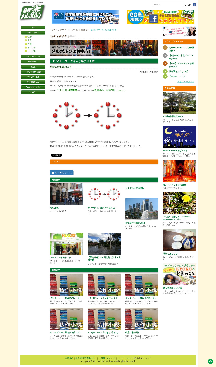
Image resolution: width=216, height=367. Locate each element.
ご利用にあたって (107, 358)
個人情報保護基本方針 (85, 358)
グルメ (33, 67)
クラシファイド (33, 33)
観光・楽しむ (33, 61)
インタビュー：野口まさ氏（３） (141, 298)
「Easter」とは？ (177, 76)
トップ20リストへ (185, 81)
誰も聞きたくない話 (178, 71)
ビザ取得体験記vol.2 (135, 223)
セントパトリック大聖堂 (174, 185)
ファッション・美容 (33, 72)
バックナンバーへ (62, 173)
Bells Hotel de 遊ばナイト (175, 150)
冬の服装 (54, 207)
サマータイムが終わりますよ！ (102, 207)
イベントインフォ (33, 56)
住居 (29, 36)
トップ (52, 30)
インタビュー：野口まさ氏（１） (103, 332)
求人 (29, 40)
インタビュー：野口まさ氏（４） (103, 298)
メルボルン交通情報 (134, 188)
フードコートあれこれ (60, 257)
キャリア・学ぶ (33, 77)
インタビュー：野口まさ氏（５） (66, 298)
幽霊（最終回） (132, 332)
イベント (31, 47)
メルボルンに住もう (79, 30)
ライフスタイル (33, 82)
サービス (31, 51)
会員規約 (69, 358)
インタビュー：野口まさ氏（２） (66, 332)
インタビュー (33, 92)
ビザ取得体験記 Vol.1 (173, 116)
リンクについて (124, 358)
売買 (29, 44)
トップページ (33, 27)
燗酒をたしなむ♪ (171, 253)
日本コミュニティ (33, 87)
